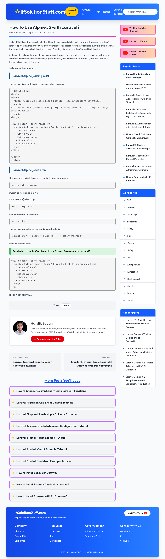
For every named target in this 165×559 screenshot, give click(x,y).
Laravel (66, 305)
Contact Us (22, 536)
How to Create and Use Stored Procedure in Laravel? (58, 251)
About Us (21, 531)
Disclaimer (21, 540)
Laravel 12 (73, 11)
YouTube (123, 540)
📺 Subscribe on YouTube (47, 339)
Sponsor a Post (92, 536)
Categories (56, 540)
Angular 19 (88, 11)
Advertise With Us (94, 531)
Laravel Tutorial (120, 11)
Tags (53, 536)
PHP (99, 11)
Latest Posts (57, 531)
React (108, 11)
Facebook (124, 531)
